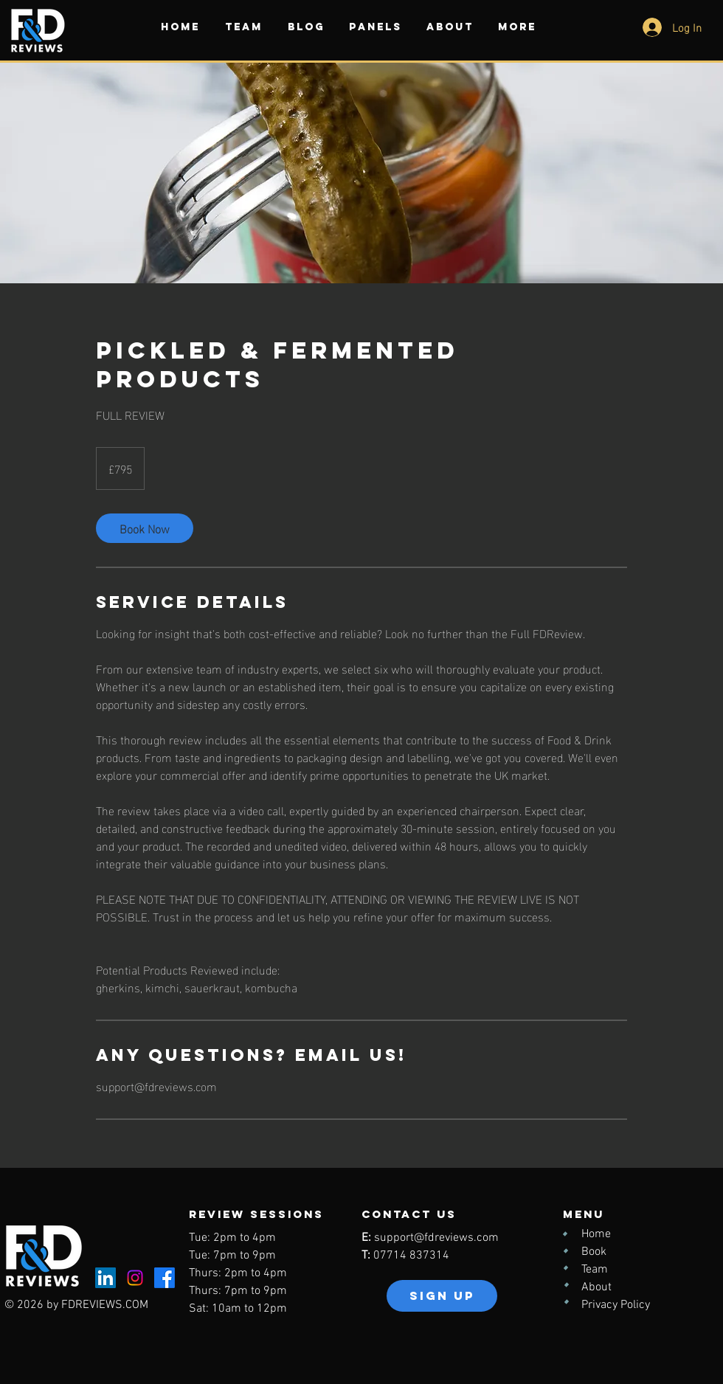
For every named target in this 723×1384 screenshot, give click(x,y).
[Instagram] (135, 1277)
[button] (243, 27)
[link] (144, 528)
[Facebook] (164, 1277)
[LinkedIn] (105, 1277)
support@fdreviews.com (436, 1238)
